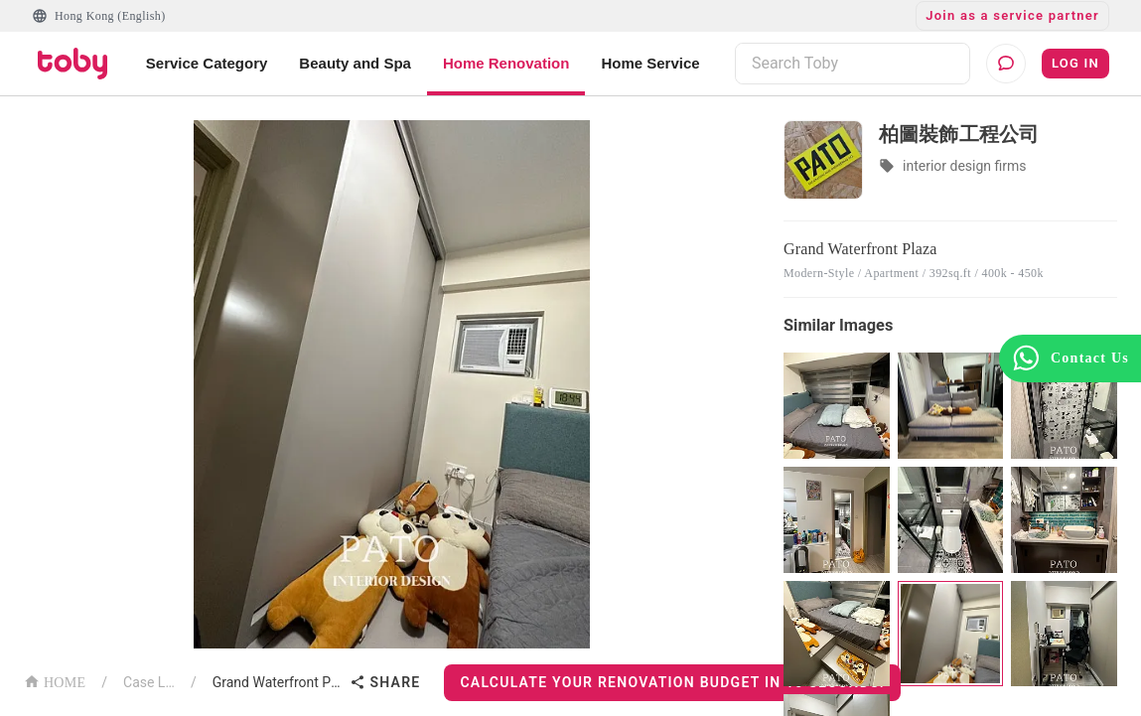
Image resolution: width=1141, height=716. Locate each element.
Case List (149, 682)
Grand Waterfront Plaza (278, 682)
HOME (54, 680)
